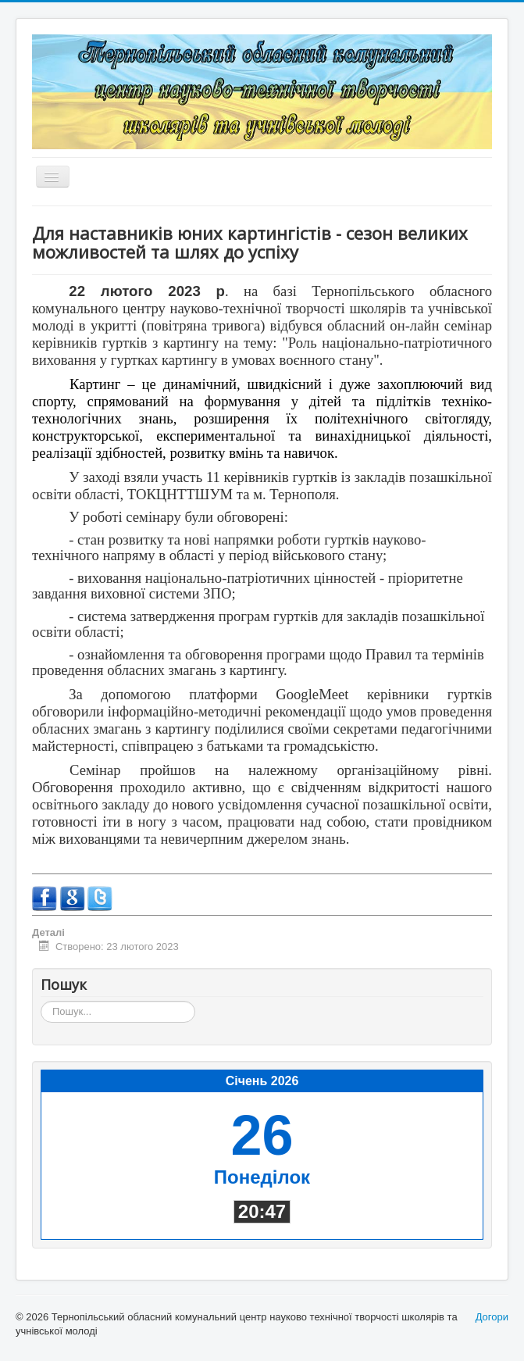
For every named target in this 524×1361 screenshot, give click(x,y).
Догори (492, 1317)
